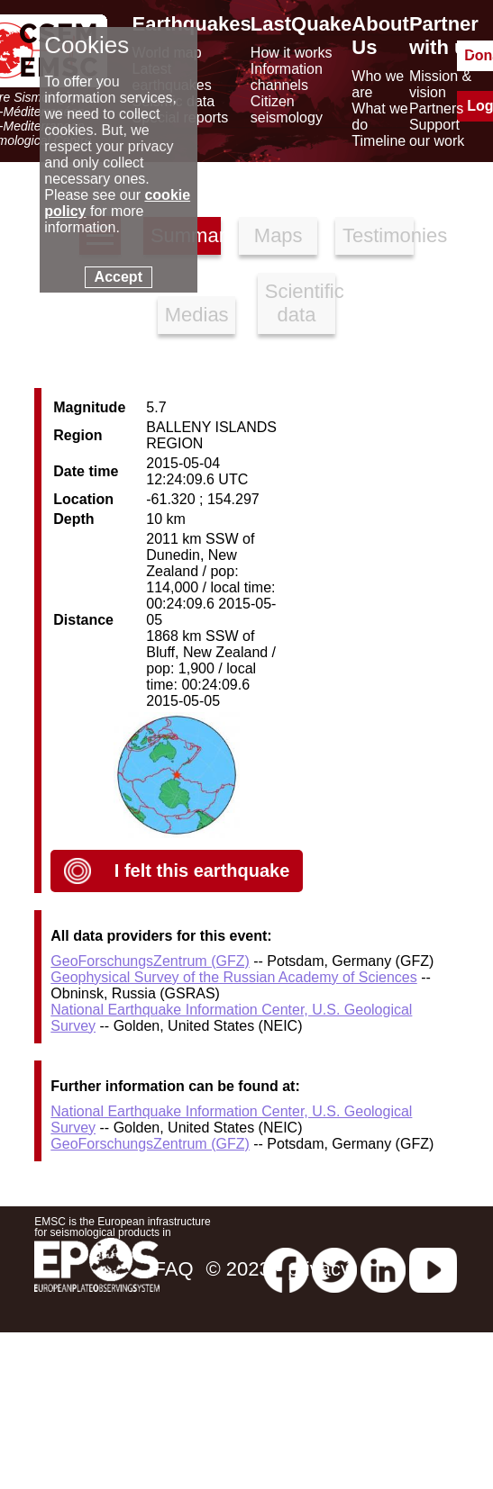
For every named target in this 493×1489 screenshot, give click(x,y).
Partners (436, 108)
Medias (197, 314)
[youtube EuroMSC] (433, 1269)
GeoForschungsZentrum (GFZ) (150, 961)
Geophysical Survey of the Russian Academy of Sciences (233, 977)
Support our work (436, 133)
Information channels (287, 77)
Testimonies (378, 235)
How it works (292, 52)
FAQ (173, 1269)
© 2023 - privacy (278, 1269)
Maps (278, 235)
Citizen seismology (287, 109)
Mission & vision (440, 84)
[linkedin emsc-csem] (383, 1269)
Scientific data (300, 303)
